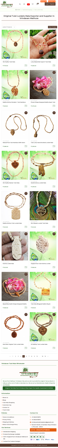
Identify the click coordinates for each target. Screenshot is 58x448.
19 (45, 357)
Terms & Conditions (8, 418)
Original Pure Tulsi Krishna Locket (40, 264)
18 (42, 357)
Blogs (4, 401)
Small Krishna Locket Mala (38, 184)
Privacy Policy (7, 420)
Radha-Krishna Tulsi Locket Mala (12, 224)
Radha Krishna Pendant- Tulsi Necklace (14, 103)
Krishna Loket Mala (8, 264)
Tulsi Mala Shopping (8, 403)
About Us (43, 1)
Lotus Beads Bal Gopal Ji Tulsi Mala (41, 63)
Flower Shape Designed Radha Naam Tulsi (43, 103)
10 (37, 357)
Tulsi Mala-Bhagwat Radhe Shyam (40, 305)
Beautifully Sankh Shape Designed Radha (15, 305)
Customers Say (7, 406)
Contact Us (52, 1)
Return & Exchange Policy (10, 425)
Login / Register (50, 4)
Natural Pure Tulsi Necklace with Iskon (14, 143)
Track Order (6, 411)
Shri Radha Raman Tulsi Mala (11, 184)
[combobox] (9, 28)
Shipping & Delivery (8, 423)
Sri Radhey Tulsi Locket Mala (39, 345)
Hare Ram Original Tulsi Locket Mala (13, 345)
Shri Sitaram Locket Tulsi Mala (39, 224)
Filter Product (52, 28)
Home (18, 9)
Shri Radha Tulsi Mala (9, 63)
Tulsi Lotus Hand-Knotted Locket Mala (42, 143)
